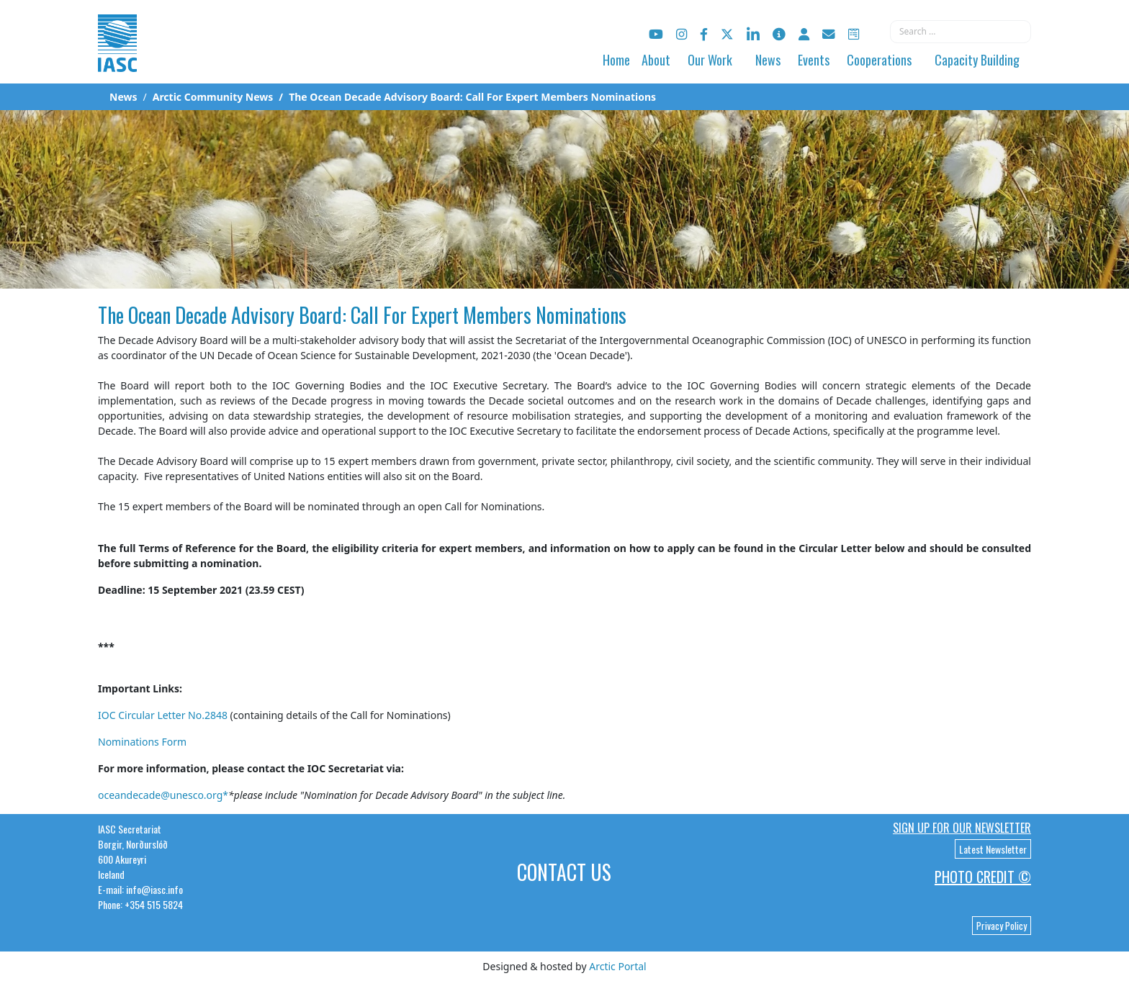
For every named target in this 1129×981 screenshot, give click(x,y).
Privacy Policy (1001, 925)
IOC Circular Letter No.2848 (163, 715)
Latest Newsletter (993, 848)
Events (813, 59)
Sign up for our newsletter (962, 827)
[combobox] (960, 31)
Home (616, 59)
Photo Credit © (983, 876)
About (656, 59)
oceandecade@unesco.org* (163, 795)
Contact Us (564, 872)
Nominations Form (142, 742)
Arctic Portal (617, 966)
